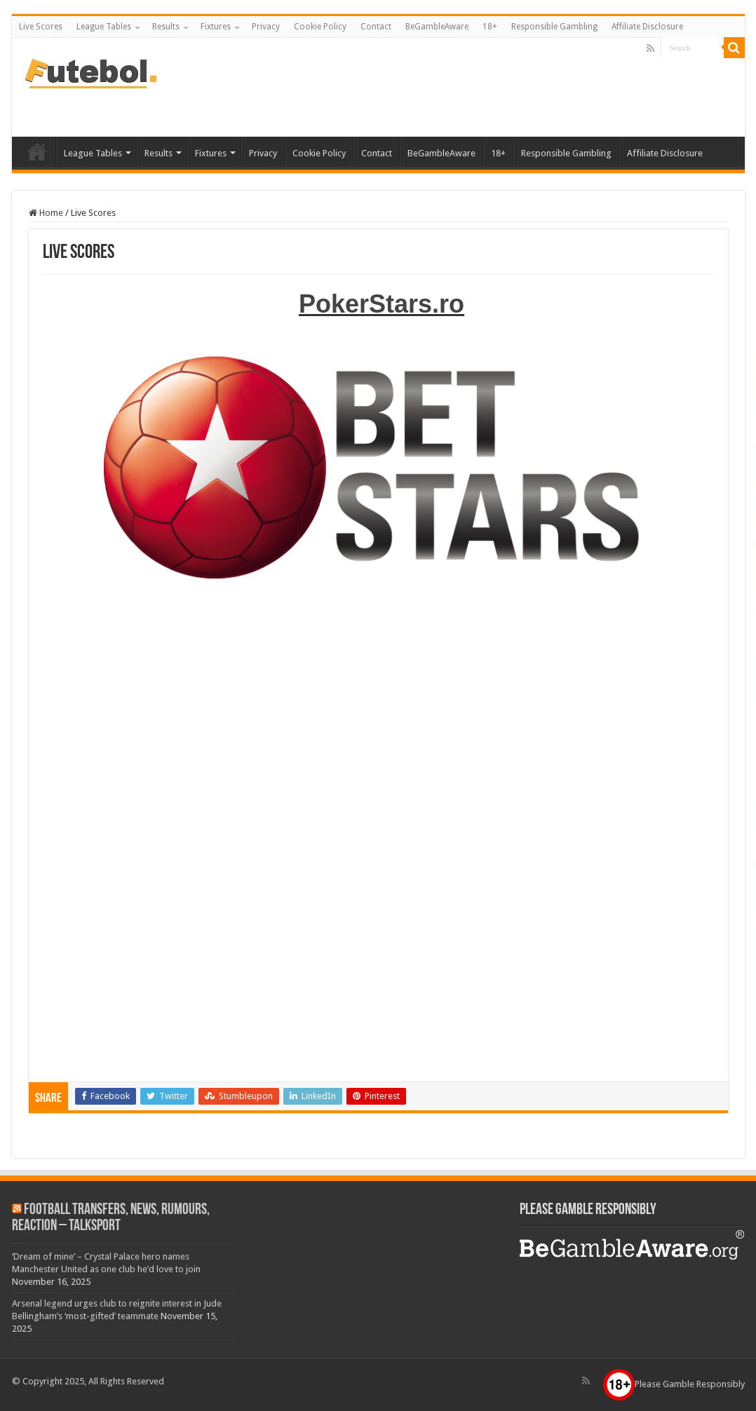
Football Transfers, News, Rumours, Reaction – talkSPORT (111, 1218)
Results (166, 27)
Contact (375, 27)
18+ (489, 27)
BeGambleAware (436, 27)
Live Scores (40, 27)
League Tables (103, 27)
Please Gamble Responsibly (674, 1384)
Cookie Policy (320, 27)
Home (46, 212)
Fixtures (216, 27)
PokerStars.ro (381, 303)
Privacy (266, 27)
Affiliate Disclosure (647, 27)
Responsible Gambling (554, 27)
